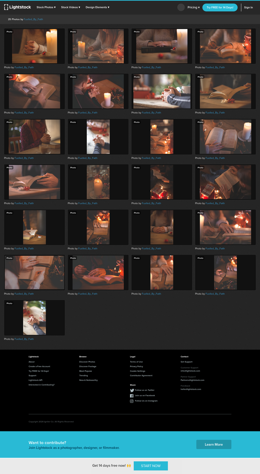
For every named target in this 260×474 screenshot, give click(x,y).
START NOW (151, 465)
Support (32, 375)
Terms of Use (136, 361)
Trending (83, 375)
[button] (46, 7)
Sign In (248, 7)
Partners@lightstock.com (192, 380)
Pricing (194, 7)
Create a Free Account (39, 366)
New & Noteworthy (88, 380)
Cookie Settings (137, 370)
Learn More (214, 444)
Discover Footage (87, 366)
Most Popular (85, 370)
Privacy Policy (136, 366)
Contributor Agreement (141, 375)
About (32, 361)
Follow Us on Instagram (146, 400)
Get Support (186, 361)
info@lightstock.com (190, 370)
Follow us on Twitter (144, 390)
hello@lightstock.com (191, 389)
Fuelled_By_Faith (33, 19)
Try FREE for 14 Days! (220, 7)
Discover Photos (87, 361)
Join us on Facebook (145, 395)
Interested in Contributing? (42, 384)
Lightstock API (35, 380)
